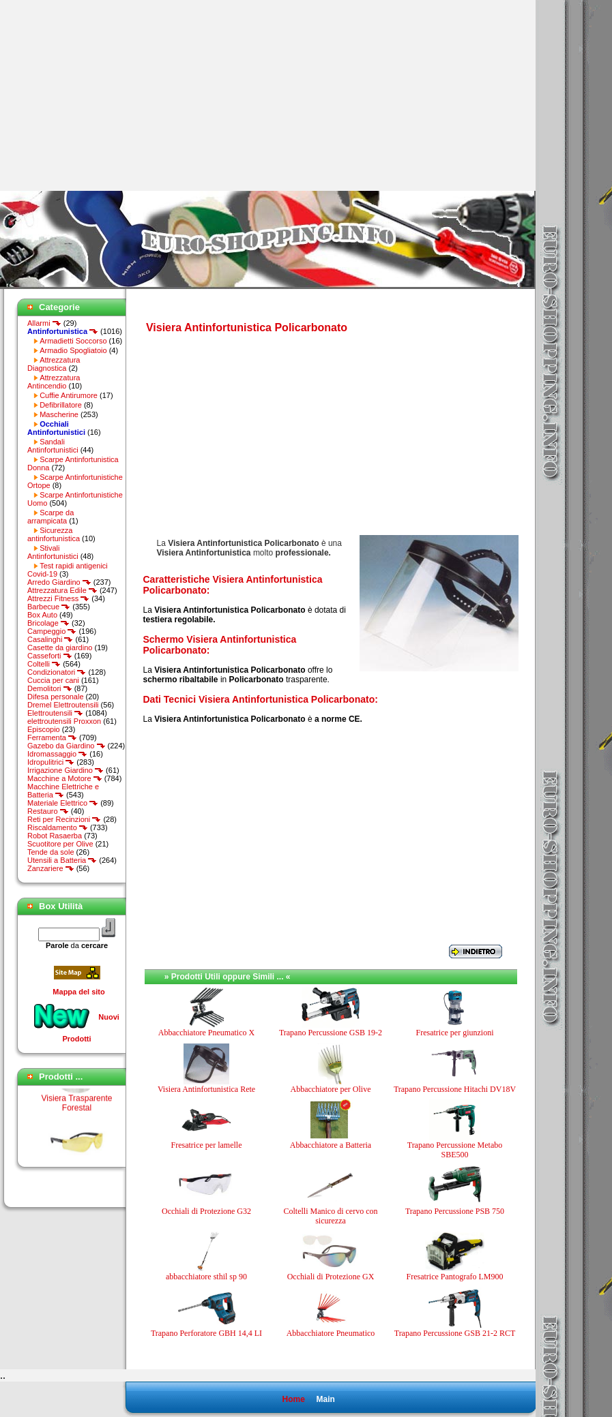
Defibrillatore (61, 405)
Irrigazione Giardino (65, 770)
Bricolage (48, 623)
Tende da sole (50, 852)
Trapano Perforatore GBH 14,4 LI (206, 1333)
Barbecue (48, 607)
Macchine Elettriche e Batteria (63, 790)
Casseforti (49, 656)
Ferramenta (52, 737)
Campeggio (51, 631)
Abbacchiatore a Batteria (330, 1145)
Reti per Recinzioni (64, 819)
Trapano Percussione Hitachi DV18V (455, 1089)
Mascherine (59, 414)
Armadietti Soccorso (73, 341)
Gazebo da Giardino (66, 746)
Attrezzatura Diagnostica (53, 364)
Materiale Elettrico (62, 803)
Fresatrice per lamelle (206, 1145)
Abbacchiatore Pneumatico (331, 1333)
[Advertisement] (114, 95)
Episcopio (43, 729)
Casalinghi (50, 639)
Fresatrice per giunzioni (455, 1032)
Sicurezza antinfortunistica (53, 534)
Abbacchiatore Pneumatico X (206, 1032)
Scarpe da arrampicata (50, 516)
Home (293, 1399)
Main (325, 1399)
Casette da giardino (59, 647)
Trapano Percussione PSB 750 (454, 1211)
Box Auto (42, 615)
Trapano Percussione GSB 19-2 (330, 1032)
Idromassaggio (57, 754)
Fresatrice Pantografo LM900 (455, 1276)
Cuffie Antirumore (69, 395)
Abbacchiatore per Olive (331, 1089)
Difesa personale (55, 696)
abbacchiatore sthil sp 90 (206, 1276)
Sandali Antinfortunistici (52, 446)
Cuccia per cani (53, 680)
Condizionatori (56, 672)
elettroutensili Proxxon (64, 721)
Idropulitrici (50, 762)
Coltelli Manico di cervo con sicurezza (331, 1215)
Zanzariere (50, 868)
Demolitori (49, 688)
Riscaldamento (57, 827)
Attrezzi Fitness (58, 598)
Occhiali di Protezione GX (331, 1276)
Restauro (48, 811)
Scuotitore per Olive (60, 844)
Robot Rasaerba (54, 836)
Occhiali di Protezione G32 (206, 1211)
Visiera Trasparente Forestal (77, 1106)
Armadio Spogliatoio (73, 350)
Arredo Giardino (59, 582)
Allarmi (44, 323)
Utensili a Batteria (62, 860)
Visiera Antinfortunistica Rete (206, 1089)
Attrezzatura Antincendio (53, 382)
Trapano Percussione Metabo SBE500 (455, 1149)
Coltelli (44, 664)
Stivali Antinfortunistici (52, 552)
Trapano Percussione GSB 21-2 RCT (455, 1333)
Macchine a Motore (64, 778)
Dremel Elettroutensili (63, 705)
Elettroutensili (55, 713)
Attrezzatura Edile (62, 590)
